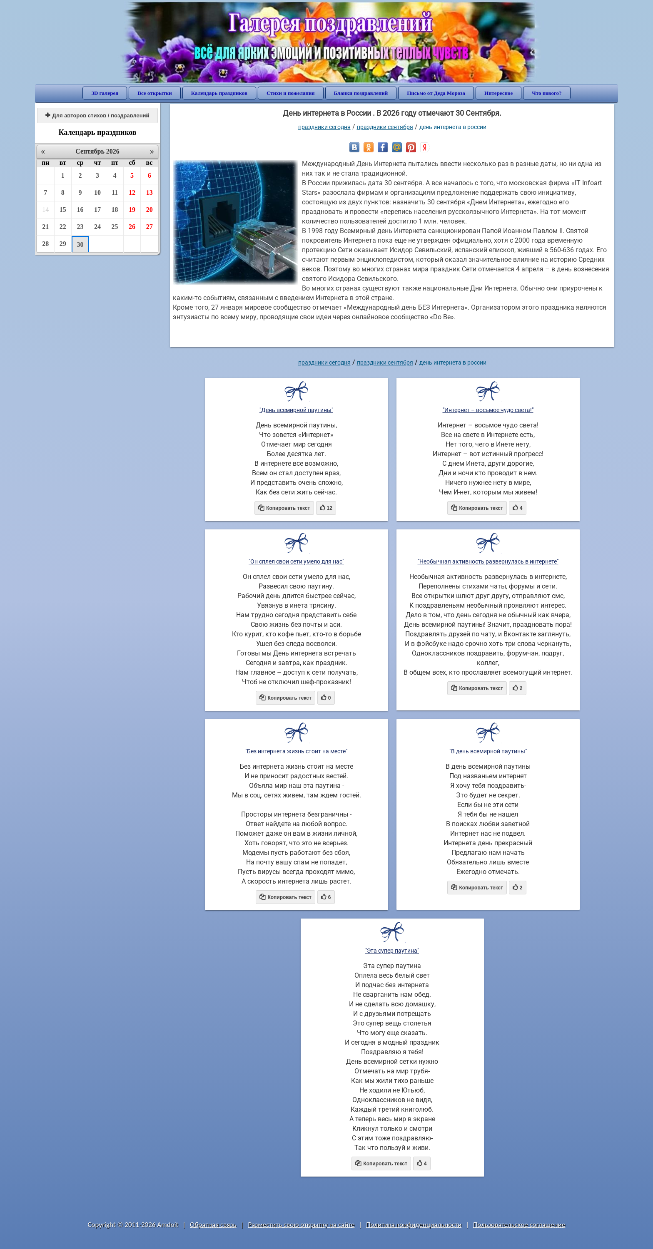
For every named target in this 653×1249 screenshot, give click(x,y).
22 (63, 226)
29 (63, 243)
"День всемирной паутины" (296, 410)
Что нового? (546, 93)
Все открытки (154, 93)
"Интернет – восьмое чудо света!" (488, 410)
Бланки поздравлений (361, 93)
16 (80, 209)
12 (132, 192)
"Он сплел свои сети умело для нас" (296, 561)
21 (45, 226)
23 (80, 226)
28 (45, 243)
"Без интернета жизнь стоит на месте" (296, 751)
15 (63, 209)
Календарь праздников (219, 93)
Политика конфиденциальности (413, 1224)
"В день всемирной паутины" (488, 751)
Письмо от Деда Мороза (436, 93)
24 (97, 226)
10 (97, 192)
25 (115, 226)
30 (80, 244)
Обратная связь (213, 1224)
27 (149, 226)
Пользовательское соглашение (519, 1224)
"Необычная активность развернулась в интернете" (488, 561)
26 (132, 226)
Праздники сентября (385, 127)
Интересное (498, 93)
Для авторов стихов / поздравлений (97, 115)
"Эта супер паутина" (392, 950)
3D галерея (104, 93)
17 (97, 209)
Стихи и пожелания (291, 93)
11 (115, 192)
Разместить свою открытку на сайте (301, 1224)
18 (115, 209)
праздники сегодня (324, 127)
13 (149, 192)
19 (132, 209)
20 (149, 209)
